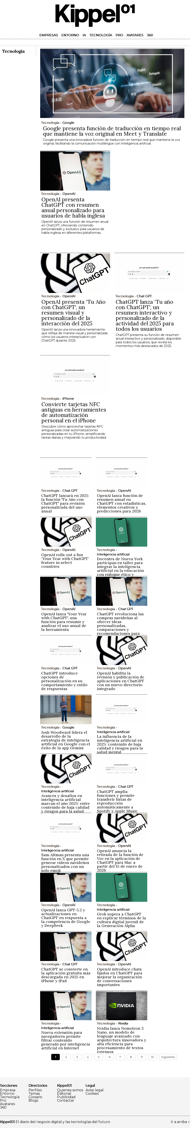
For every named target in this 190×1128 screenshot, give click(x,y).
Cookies (92, 1093)
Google (68, 123)
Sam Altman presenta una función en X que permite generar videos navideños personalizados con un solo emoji (65, 862)
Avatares (135, 35)
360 (150, 35)
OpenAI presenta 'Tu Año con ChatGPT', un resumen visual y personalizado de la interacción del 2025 (73, 312)
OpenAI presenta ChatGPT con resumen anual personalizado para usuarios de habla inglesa (73, 207)
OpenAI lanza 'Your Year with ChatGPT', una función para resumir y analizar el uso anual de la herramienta (64, 621)
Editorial (64, 1093)
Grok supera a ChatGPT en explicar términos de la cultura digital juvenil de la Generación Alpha (121, 920)
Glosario (35, 1097)
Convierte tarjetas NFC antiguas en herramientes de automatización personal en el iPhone (73, 412)
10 (152, 1057)
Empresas (48, 35)
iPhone (68, 398)
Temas (34, 1093)
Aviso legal (95, 1090)
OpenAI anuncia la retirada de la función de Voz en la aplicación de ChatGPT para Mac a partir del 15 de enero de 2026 (120, 860)
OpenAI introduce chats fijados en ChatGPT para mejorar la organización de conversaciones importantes (119, 977)
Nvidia (123, 1023)
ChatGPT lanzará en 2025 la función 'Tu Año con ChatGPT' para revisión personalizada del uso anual (65, 503)
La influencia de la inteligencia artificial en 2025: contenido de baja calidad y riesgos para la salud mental (120, 744)
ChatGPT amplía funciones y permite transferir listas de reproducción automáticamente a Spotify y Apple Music (117, 801)
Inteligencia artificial (113, 554)
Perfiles (35, 1090)
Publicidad (66, 1097)
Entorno (70, 35)
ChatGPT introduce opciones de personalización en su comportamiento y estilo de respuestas (64, 681)
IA (84, 35)
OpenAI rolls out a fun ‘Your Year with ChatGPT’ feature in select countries (65, 560)
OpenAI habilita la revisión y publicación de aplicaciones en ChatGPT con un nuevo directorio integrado (120, 681)
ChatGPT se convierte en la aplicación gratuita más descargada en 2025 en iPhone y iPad (65, 975)
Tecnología (100, 35)
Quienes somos (70, 1090)
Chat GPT (144, 296)
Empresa (7, 1090)
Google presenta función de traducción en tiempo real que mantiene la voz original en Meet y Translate (112, 131)
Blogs (33, 1100)
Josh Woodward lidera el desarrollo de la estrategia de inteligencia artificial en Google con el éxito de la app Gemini (65, 740)
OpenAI (68, 194)
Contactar (65, 1100)
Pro (119, 35)
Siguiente (168, 1057)
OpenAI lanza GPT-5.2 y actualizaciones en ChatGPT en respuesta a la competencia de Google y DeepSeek (65, 917)
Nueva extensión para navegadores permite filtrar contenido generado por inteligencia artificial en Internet (65, 1040)
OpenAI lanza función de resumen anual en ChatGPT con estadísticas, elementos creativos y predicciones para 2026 (121, 503)
